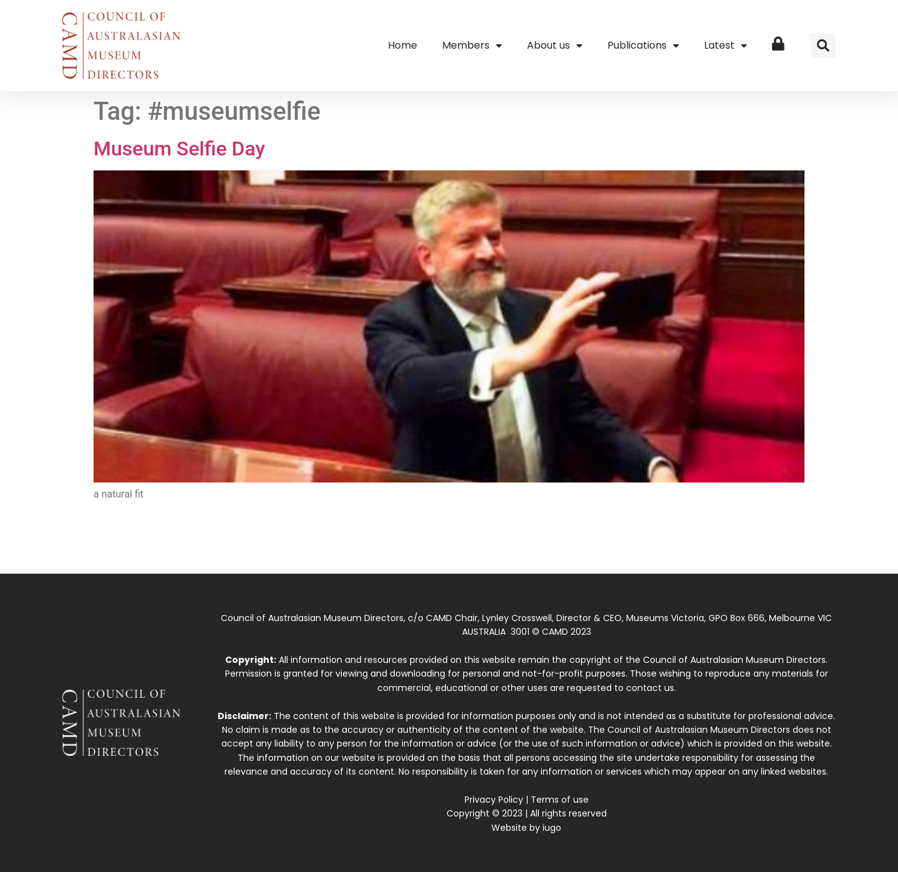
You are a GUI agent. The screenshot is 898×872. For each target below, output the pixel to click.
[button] (823, 45)
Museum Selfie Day (179, 148)
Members (472, 45)
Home (402, 45)
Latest (725, 45)
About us (554, 45)
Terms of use (560, 799)
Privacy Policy (494, 799)
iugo (552, 827)
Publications (643, 45)
